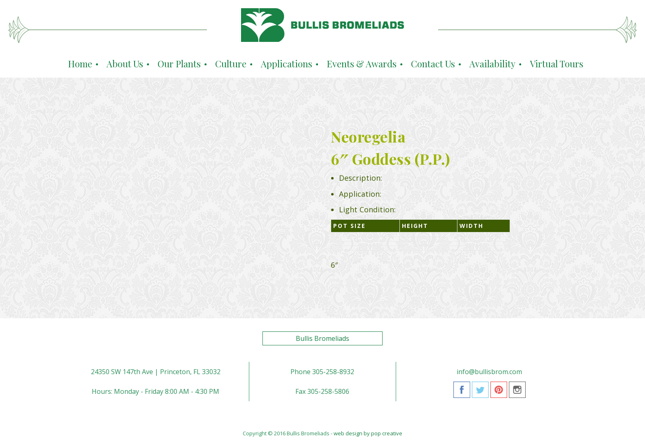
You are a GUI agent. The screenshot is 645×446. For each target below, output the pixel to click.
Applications (286, 63)
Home (80, 63)
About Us (125, 63)
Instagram (517, 392)
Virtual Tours (556, 63)
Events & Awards (362, 63)
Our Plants (179, 63)
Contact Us (433, 63)
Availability (492, 63)
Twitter (480, 392)
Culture (230, 63)
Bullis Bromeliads (322, 338)
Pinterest (498, 392)
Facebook (461, 392)
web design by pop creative (368, 433)
